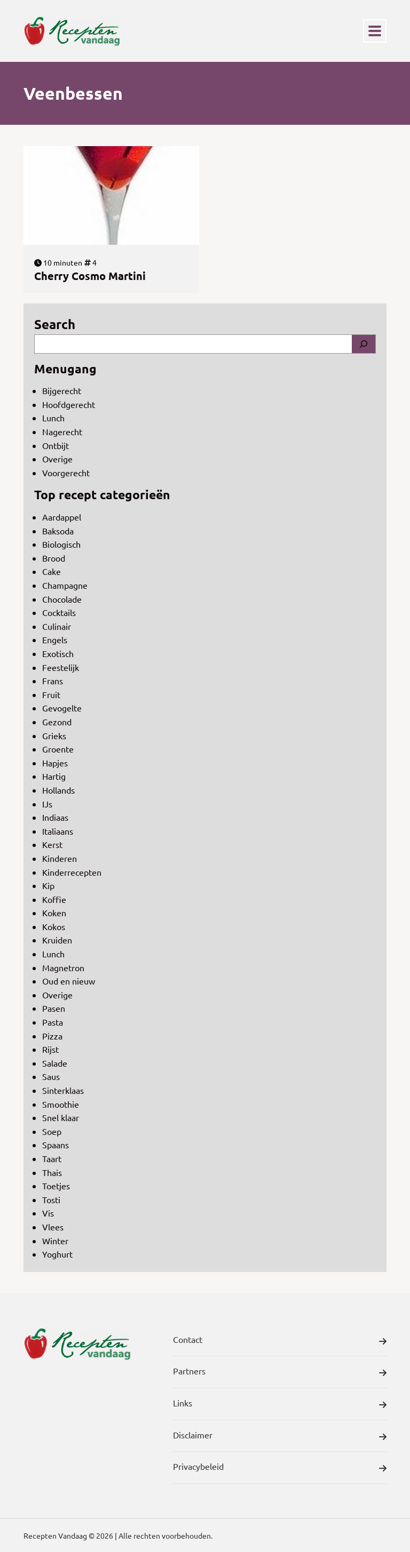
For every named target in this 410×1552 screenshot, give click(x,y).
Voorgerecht (66, 472)
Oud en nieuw (68, 980)
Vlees (53, 1226)
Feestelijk (60, 667)
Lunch (53, 417)
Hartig (54, 776)
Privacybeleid (280, 1468)
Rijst (50, 1049)
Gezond (57, 721)
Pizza (52, 1035)
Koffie (54, 899)
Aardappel (61, 516)
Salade (54, 1063)
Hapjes (55, 762)
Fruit (51, 694)
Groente (58, 748)
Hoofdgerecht (68, 404)
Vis (48, 1212)
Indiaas (55, 817)
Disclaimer (280, 1436)
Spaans (55, 1144)
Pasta (52, 1022)
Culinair (56, 626)
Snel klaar (60, 1117)
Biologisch (61, 544)
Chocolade (62, 599)
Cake (51, 571)
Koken (54, 912)
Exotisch (58, 653)
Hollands (58, 790)
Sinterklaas (63, 1090)
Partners (280, 1372)
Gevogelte (62, 707)
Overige (57, 458)
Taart (51, 1158)
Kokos (53, 926)
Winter (55, 1240)
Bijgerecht (61, 390)
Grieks (54, 735)
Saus (51, 1076)
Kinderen (59, 858)
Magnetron (63, 967)
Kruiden (57, 939)
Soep (51, 1131)
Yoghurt (57, 1254)
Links (280, 1404)
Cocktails (59, 612)
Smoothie (60, 1104)
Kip (48, 885)
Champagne (65, 585)
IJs (47, 803)
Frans (52, 680)
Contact (280, 1341)
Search (54, 324)
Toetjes (56, 1185)
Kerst (52, 844)
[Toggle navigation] (375, 31)
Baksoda (58, 530)
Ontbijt (55, 445)
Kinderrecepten (71, 872)
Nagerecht (62, 431)
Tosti (51, 1199)
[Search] (363, 344)
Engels (54, 639)
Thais (52, 1172)
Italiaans (57, 831)
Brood (53, 558)
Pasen (53, 1008)
